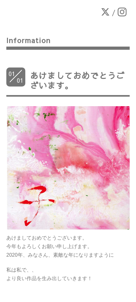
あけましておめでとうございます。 (77, 80)
